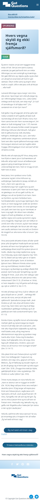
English (4, 434)
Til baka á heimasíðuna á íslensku (20, 445)
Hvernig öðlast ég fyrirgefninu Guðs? (21, 17)
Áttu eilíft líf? (12, 14)
